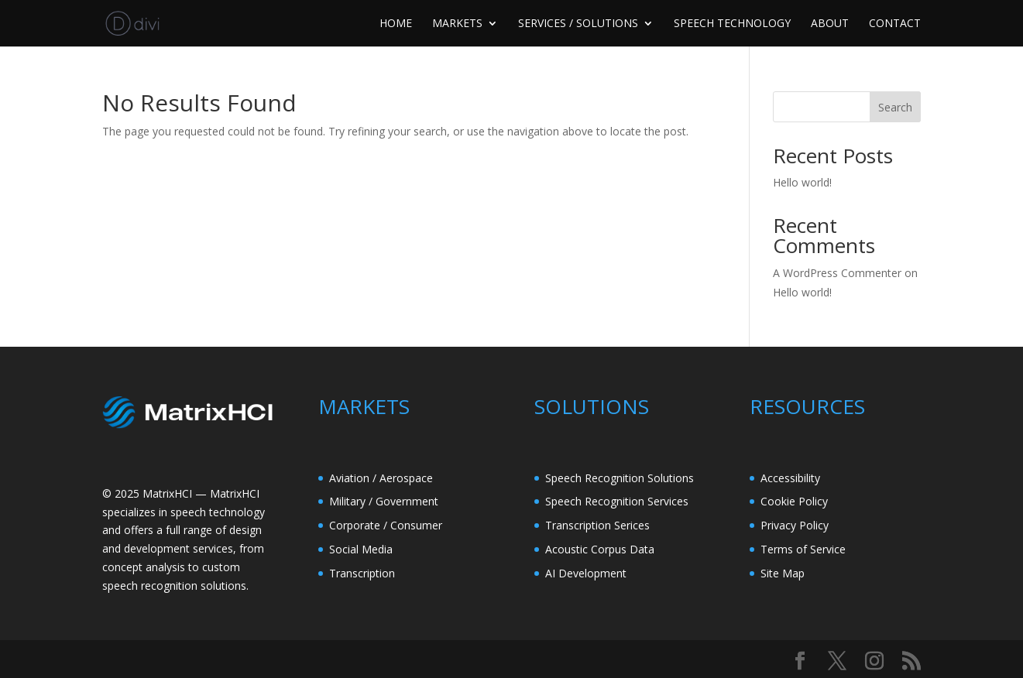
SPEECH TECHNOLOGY (732, 24)
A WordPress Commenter (837, 272)
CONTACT (895, 24)
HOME (395, 24)
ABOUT (830, 24)
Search (895, 107)
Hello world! (802, 182)
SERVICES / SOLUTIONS (578, 24)
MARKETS (457, 24)
